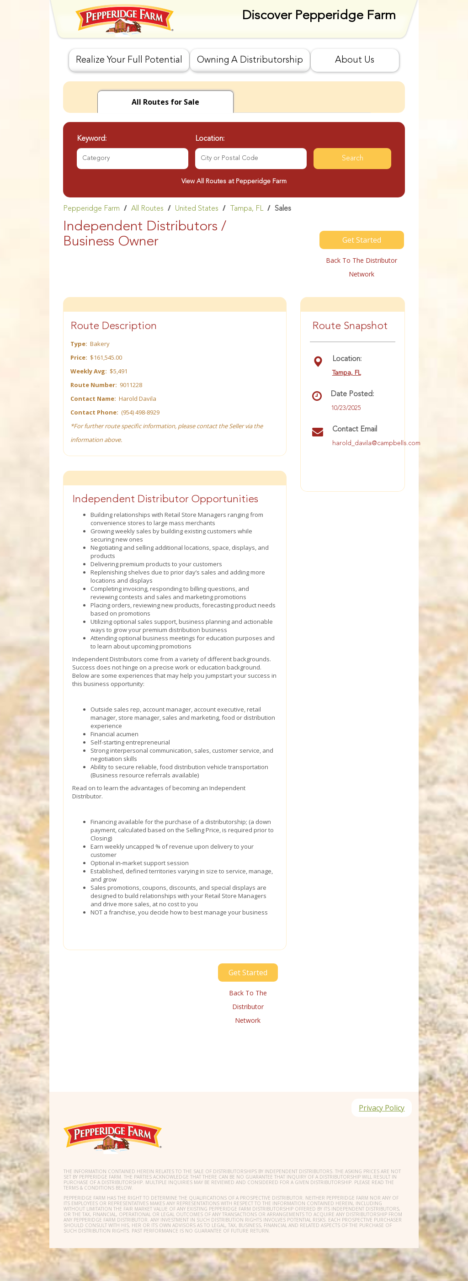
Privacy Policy (381, 1108)
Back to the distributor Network (361, 267)
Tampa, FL (246, 209)
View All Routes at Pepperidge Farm (234, 181)
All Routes (147, 209)
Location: (209, 139)
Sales (283, 209)
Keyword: (91, 139)
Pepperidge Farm (91, 209)
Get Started (361, 240)
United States (196, 209)
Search (352, 158)
